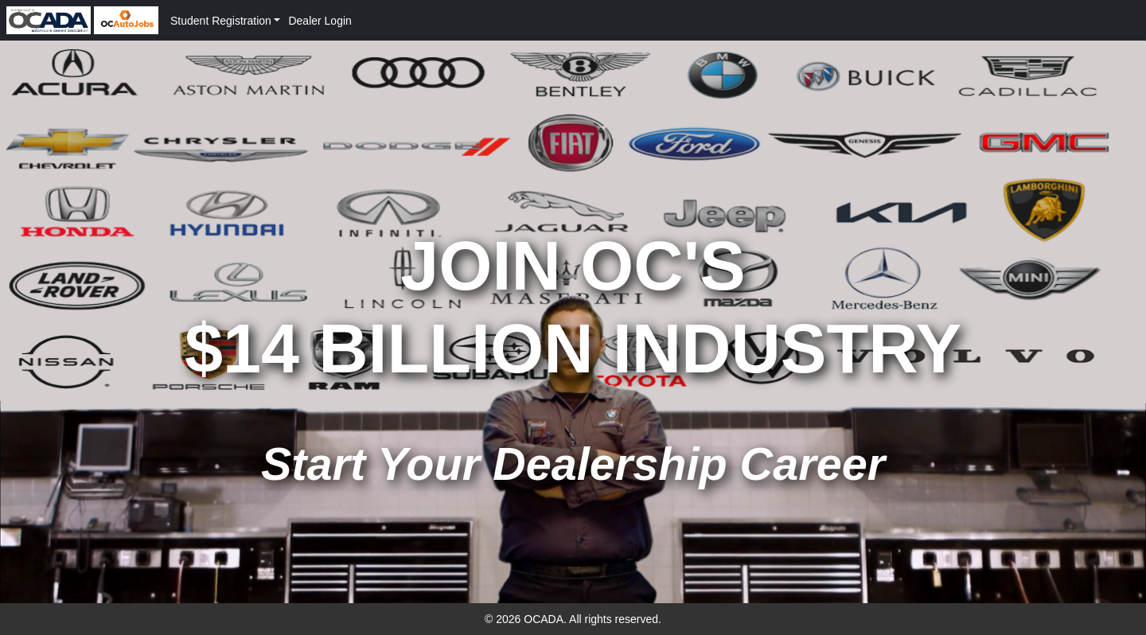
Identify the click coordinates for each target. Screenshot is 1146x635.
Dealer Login (319, 20)
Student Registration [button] (220, 20)
